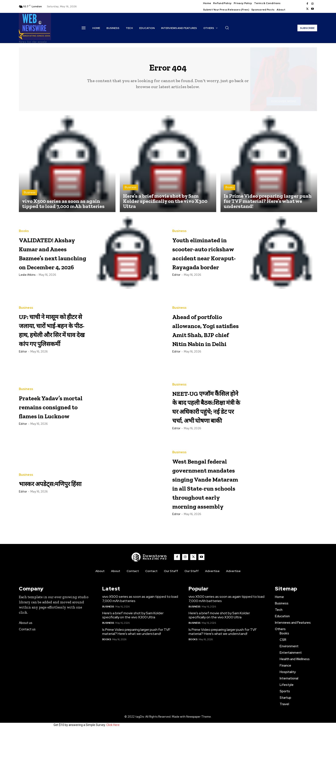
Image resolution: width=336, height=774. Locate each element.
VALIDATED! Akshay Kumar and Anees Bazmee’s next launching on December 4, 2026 (48, 256)
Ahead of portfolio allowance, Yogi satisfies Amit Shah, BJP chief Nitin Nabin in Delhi (202, 334)
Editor (176, 292)
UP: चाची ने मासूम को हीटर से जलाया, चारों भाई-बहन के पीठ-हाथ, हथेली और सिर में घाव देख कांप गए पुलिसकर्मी (51, 334)
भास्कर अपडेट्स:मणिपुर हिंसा (45, 488)
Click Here (113, 767)
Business (29, 196)
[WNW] (149, 599)
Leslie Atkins (27, 292)
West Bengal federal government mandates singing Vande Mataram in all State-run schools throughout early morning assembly (206, 506)
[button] (227, 28)
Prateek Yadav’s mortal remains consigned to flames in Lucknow (50, 411)
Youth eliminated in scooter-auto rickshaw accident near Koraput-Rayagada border (206, 256)
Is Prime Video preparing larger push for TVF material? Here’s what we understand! (136, 674)
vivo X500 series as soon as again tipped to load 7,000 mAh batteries (140, 641)
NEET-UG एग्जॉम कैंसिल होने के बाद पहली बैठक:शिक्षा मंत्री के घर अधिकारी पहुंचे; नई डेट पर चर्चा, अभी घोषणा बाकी (206, 411)
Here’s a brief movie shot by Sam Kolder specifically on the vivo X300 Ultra (133, 657)
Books (229, 191)
